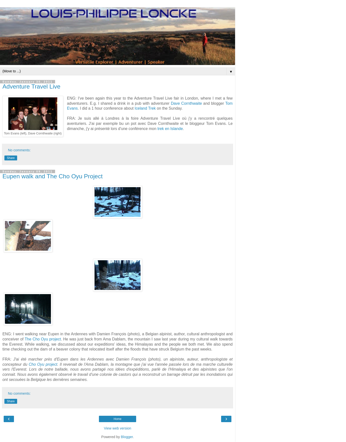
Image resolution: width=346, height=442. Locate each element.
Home (117, 419)
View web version (117, 428)
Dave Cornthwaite (186, 103)
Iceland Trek (145, 108)
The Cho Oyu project (43, 339)
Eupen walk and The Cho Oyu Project (52, 176)
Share (11, 158)
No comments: (19, 150)
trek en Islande (170, 129)
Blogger (127, 437)
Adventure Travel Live (31, 86)
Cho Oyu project (43, 364)
